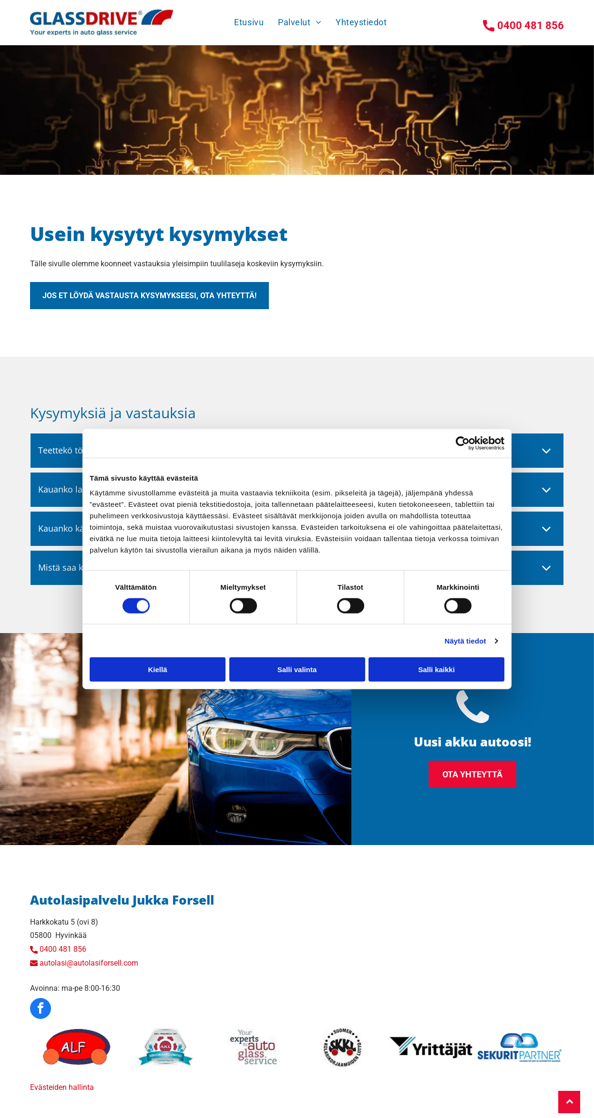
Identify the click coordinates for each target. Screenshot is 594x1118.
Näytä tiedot (465, 641)
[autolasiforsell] (77, 1047)
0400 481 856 (63, 949)
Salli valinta (297, 669)
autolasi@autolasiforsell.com (89, 962)
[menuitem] (249, 22)
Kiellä (157, 669)
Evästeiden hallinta (62, 1087)
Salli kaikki (436, 669)
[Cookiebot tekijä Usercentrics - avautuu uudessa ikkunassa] (462, 443)
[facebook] (40, 1009)
